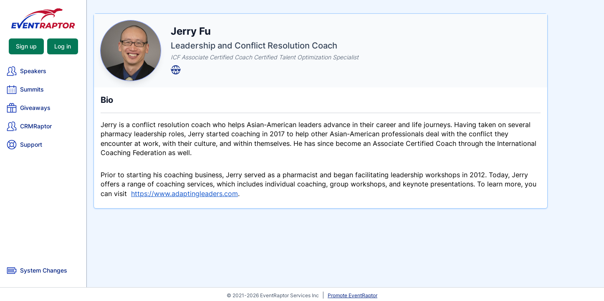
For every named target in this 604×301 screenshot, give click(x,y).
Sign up (26, 46)
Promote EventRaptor (352, 295)
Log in (62, 46)
